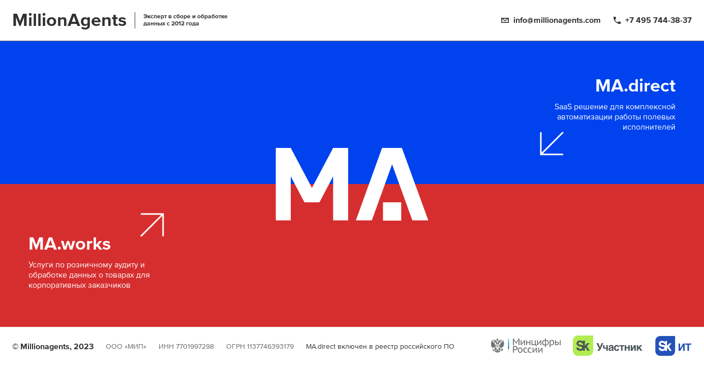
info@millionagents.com (557, 20)
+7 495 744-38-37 (658, 20)
